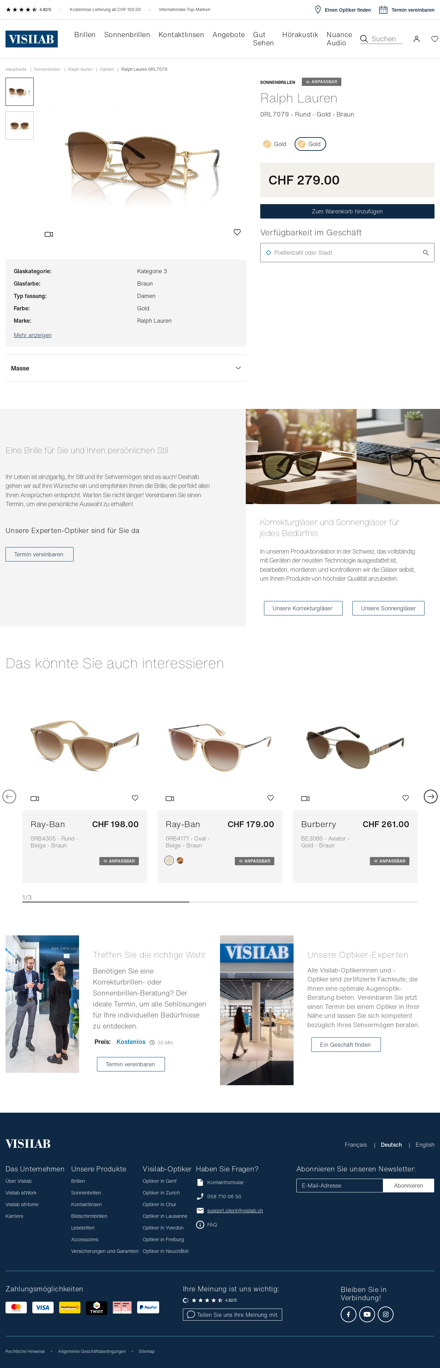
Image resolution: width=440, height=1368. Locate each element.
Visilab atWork (21, 1192)
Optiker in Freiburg (163, 1239)
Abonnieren (408, 1185)
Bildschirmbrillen (89, 1216)
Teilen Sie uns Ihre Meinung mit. (232, 1315)
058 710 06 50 (224, 1196)
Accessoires (84, 1239)
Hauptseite (16, 69)
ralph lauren (80, 69)
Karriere (14, 1216)
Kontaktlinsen (86, 1204)
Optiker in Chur (159, 1204)
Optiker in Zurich (161, 1192)
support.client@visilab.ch (235, 1211)
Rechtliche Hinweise (25, 1351)
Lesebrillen (83, 1227)
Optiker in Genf (160, 1181)
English (425, 1145)
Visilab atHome (22, 1204)
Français (356, 1145)
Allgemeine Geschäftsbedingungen (92, 1351)
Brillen (78, 1181)
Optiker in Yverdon (163, 1227)
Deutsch (392, 1145)
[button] (416, 38)
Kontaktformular (220, 1182)
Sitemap (147, 1351)
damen (107, 69)
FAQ (212, 1225)
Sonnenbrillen (47, 69)
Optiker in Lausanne (165, 1216)
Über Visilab (19, 1181)
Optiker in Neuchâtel (165, 1251)
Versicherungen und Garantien (105, 1251)
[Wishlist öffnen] (435, 39)
